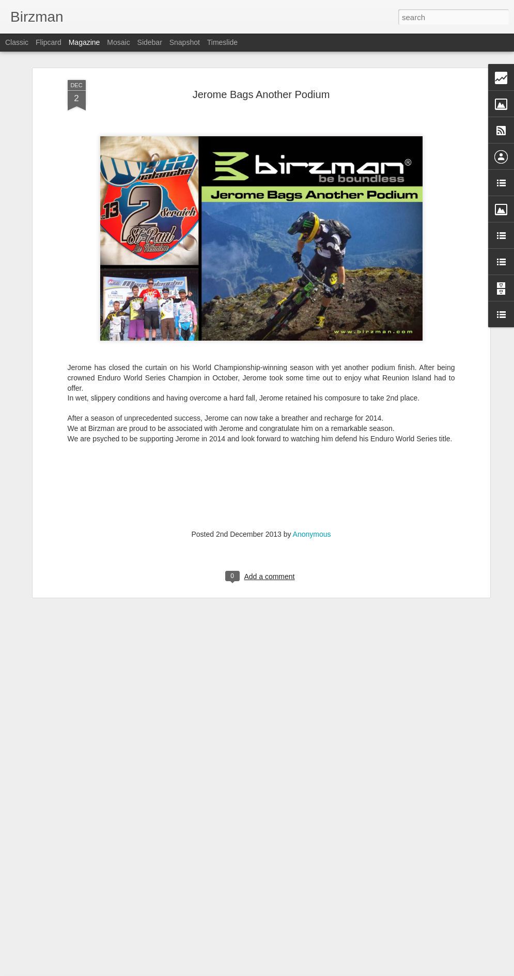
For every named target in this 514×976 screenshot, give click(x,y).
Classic (16, 42)
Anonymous (312, 492)
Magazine (84, 42)
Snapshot (184, 42)
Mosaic (118, 42)
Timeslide (222, 42)
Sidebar (149, 42)
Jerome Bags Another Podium (261, 52)
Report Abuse (319, 970)
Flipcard (48, 42)
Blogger (289, 970)
